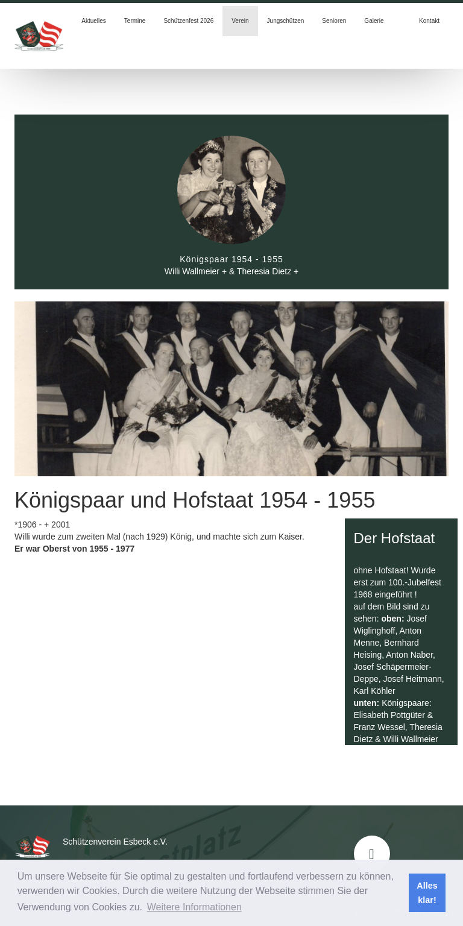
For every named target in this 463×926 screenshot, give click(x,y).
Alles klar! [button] (427, 893)
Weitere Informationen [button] (194, 907)
